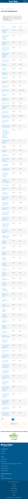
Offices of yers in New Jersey (5, 295)
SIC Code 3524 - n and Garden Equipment (5, 382)
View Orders (3, 451)
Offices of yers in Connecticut (4, 264)
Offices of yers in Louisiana (4, 284)
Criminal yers (5, 185)
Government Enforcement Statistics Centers (5, 213)
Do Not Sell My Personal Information (14, 481)
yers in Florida (5, 103)
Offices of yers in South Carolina (5, 321)
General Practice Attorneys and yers (5, 198)
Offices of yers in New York (5, 300)
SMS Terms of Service (14, 490)
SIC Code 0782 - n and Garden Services (5, 356)
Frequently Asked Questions (6, 478)
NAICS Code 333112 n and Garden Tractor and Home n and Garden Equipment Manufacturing (5, 133)
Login (25, 1)
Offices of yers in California (4, 253)
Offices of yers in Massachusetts (5, 289)
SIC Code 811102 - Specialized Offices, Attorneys (5, 414)
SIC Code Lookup (4, 466)
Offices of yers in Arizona (4, 247)
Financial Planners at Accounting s (5, 121)
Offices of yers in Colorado (4, 259)
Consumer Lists (4, 459)
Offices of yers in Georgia (4, 274)
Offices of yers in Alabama (4, 242)
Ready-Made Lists (4, 470)
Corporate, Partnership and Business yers (5, 181)
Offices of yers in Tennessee (4, 327)
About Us (2, 476)
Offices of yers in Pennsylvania (4, 316)
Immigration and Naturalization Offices (5, 219)
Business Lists (3, 461)
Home (2, 8)
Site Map (14, 495)
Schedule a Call (14, 423)
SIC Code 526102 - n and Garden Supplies (5, 408)
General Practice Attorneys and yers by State (5, 203)
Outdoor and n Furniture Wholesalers (5, 341)
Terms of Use (14, 492)
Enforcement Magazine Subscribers (5, 43)
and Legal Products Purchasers (5, 31)
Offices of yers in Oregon (4, 310)
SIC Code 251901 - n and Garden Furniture (5, 377)
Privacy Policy (14, 484)
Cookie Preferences (14, 488)
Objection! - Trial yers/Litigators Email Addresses (5, 236)
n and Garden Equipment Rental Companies (5, 49)
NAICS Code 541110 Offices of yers (5, 231)
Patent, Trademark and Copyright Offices (5, 346)
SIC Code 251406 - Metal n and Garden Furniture (5, 371)
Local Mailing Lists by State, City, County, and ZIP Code (11, 463)
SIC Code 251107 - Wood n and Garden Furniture (5, 366)
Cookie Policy (14, 486)
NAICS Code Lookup (5, 468)
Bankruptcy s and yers (5, 107)
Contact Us (3, 453)
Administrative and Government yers (5, 141)
